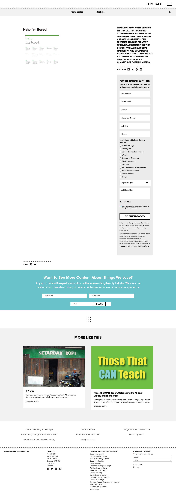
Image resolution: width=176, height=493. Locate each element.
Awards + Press (88, 428)
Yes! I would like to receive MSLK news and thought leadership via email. (135, 207)
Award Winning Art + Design (39, 428)
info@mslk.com (52, 456)
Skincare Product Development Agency (105, 481)
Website (125, 155)
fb (128, 69)
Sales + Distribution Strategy (133, 152)
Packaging (126, 149)
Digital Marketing (129, 161)
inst (141, 69)
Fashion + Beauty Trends (88, 434)
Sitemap (136, 466)
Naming (125, 164)
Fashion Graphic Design (99, 467)
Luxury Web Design (97, 479)
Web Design (94, 488)
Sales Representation (130, 171)
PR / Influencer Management (134, 168)
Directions (50, 463)
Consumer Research (130, 158)
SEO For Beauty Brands (98, 486)
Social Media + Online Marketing (39, 439)
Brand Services (95, 463)
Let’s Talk (154, 4)
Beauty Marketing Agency (99, 458)
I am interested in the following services (132, 141)
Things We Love (87, 439)
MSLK (13, 4)
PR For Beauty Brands (98, 484)
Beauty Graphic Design (98, 456)
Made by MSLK (136, 434)
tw (133, 69)
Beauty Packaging (97, 460)
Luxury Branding (96, 472)
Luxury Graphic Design (98, 474)
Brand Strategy (128, 146)
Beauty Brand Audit (97, 453)
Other (124, 177)
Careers (50, 465)
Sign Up (109, 304)
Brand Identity (127, 174)
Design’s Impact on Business (136, 428)
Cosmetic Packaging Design (100, 465)
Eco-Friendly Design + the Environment (39, 434)
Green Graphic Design (98, 470)
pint (137, 69)
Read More (31, 401)
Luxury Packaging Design (99, 477)
